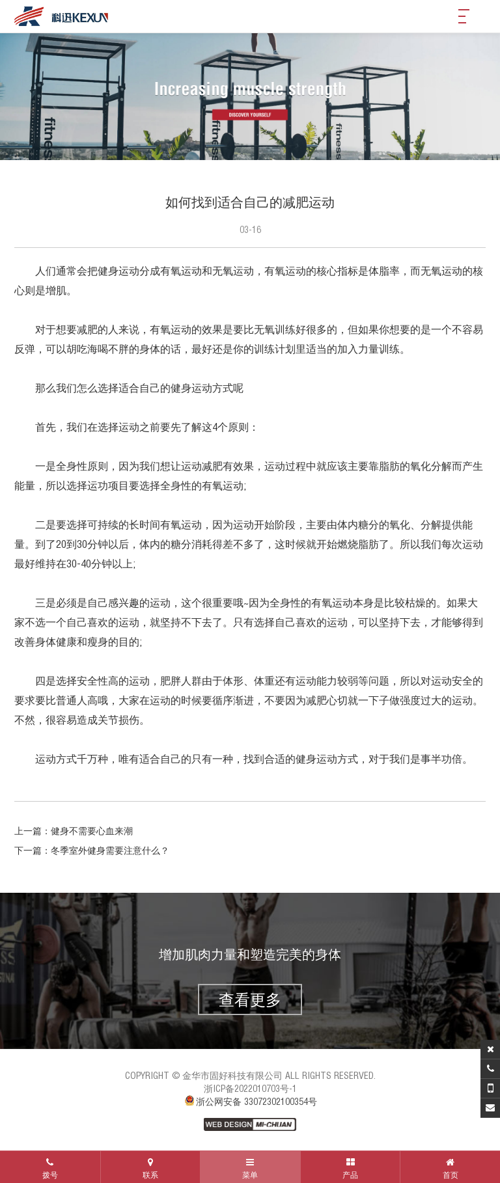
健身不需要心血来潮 (92, 831)
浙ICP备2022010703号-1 (250, 1089)
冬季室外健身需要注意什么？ (110, 850)
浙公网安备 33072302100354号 (250, 1101)
